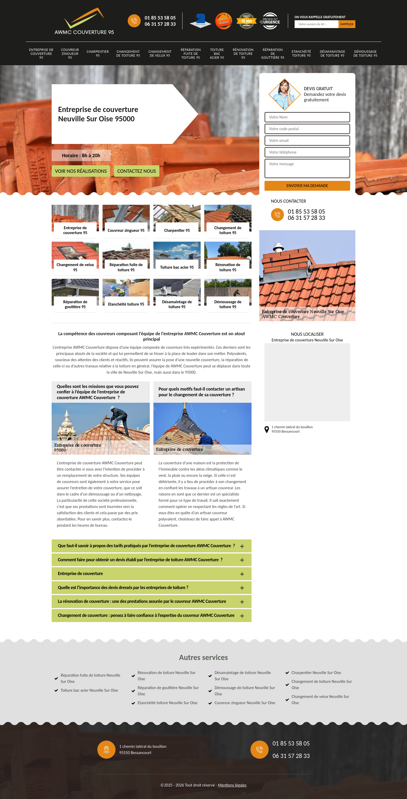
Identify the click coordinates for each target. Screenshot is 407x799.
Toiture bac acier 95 (217, 54)
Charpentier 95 (98, 53)
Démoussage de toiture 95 (365, 53)
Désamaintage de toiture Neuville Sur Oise (243, 675)
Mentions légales (232, 785)
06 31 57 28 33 (160, 24)
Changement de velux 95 (160, 53)
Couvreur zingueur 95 (70, 54)
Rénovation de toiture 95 (243, 54)
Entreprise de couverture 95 (41, 54)
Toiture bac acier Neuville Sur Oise (89, 690)
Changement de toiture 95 (128, 53)
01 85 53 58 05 (160, 18)
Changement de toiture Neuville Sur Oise (322, 684)
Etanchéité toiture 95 (301, 53)
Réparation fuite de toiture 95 (191, 54)
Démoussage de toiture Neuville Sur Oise (245, 690)
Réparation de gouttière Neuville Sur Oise (168, 690)
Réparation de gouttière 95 (272, 54)
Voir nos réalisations (81, 171)
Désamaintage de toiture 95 (332, 53)
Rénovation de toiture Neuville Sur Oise (167, 675)
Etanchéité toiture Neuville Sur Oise (168, 702)
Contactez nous (136, 171)
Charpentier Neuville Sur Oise (316, 672)
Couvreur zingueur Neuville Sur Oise (245, 702)
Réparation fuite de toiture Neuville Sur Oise (90, 678)
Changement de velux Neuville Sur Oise (320, 699)
